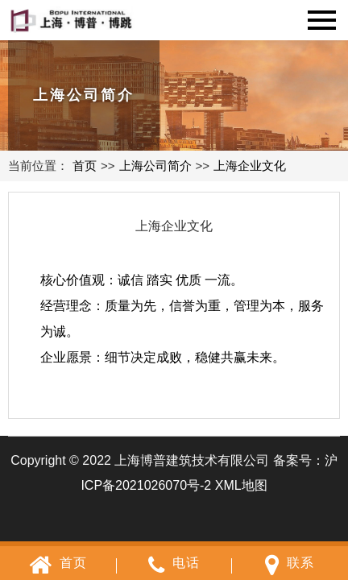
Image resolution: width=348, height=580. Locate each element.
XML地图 (241, 485)
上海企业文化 (249, 165)
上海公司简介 (155, 165)
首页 (84, 165)
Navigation (322, 20)
